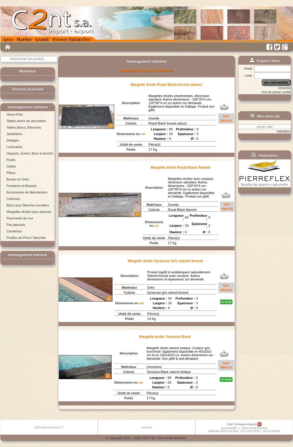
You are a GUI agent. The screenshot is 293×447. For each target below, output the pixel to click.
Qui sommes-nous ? (49, 427)
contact (146, 427)
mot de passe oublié (276, 92)
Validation (284, 131)
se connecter (276, 82)
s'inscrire (284, 88)
